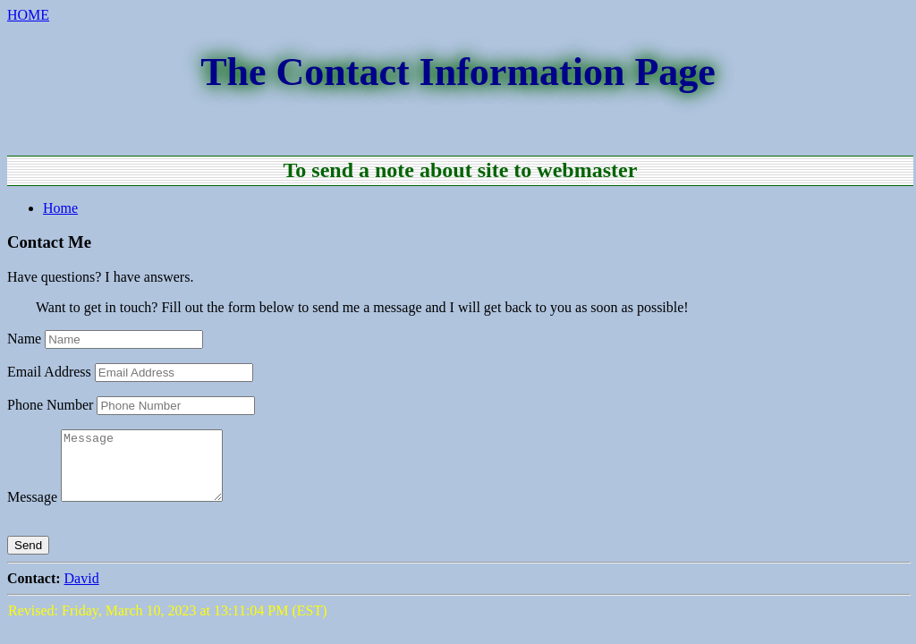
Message (32, 510)
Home (60, 208)
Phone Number (50, 404)
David (81, 591)
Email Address (49, 371)
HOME (28, 14)
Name (24, 338)
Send (28, 558)
